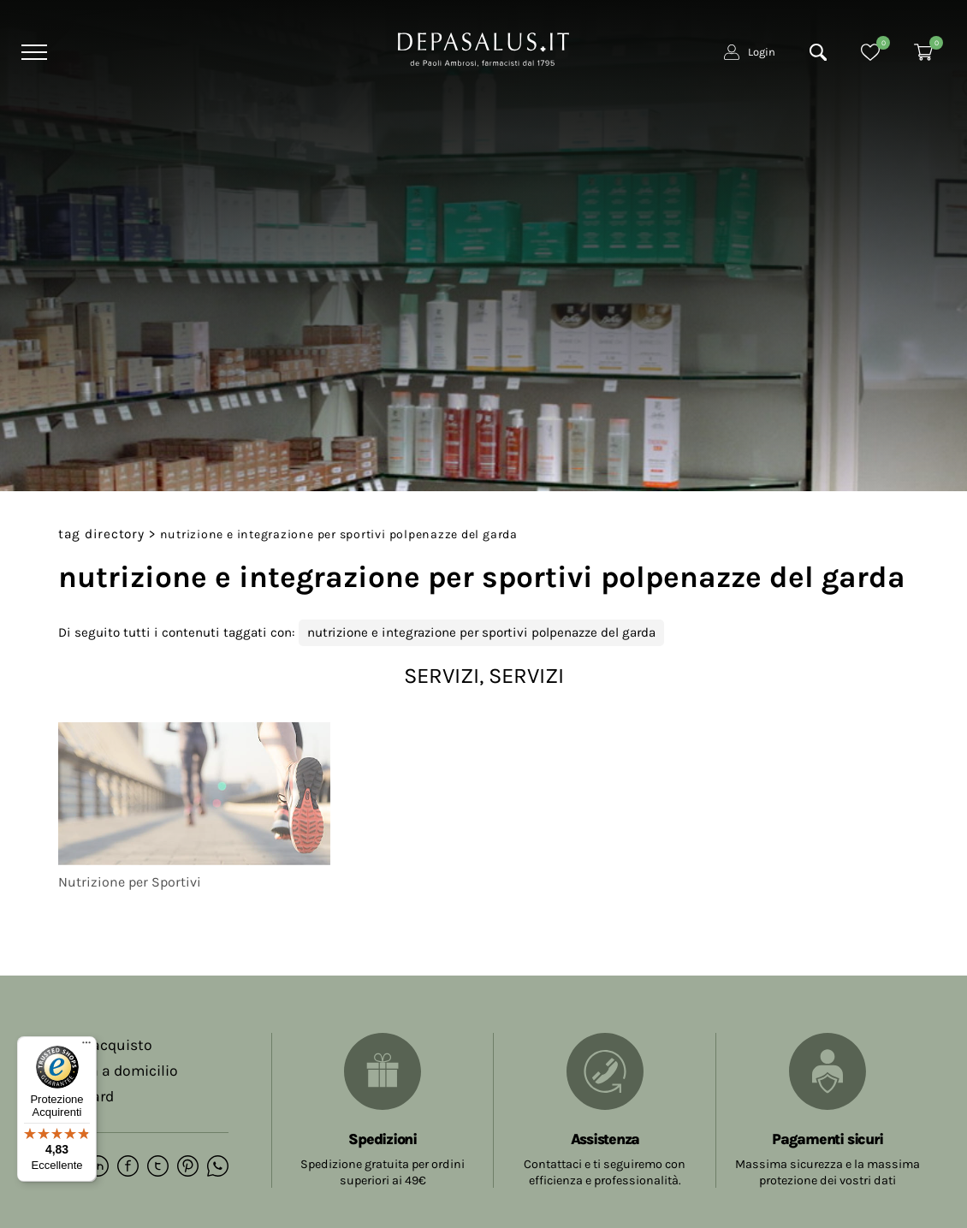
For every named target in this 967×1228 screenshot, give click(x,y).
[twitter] (158, 1167)
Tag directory (101, 534)
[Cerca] (818, 52)
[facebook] (128, 1167)
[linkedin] (98, 1167)
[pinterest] (188, 1167)
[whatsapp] (217, 1167)
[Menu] (32, 52)
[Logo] (483, 47)
